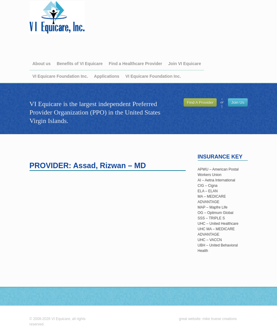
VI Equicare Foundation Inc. (60, 76)
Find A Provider (200, 102)
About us (42, 63)
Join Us (237, 102)
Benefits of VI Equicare (79, 63)
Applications (106, 76)
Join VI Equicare (184, 63)
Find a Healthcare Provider (135, 63)
